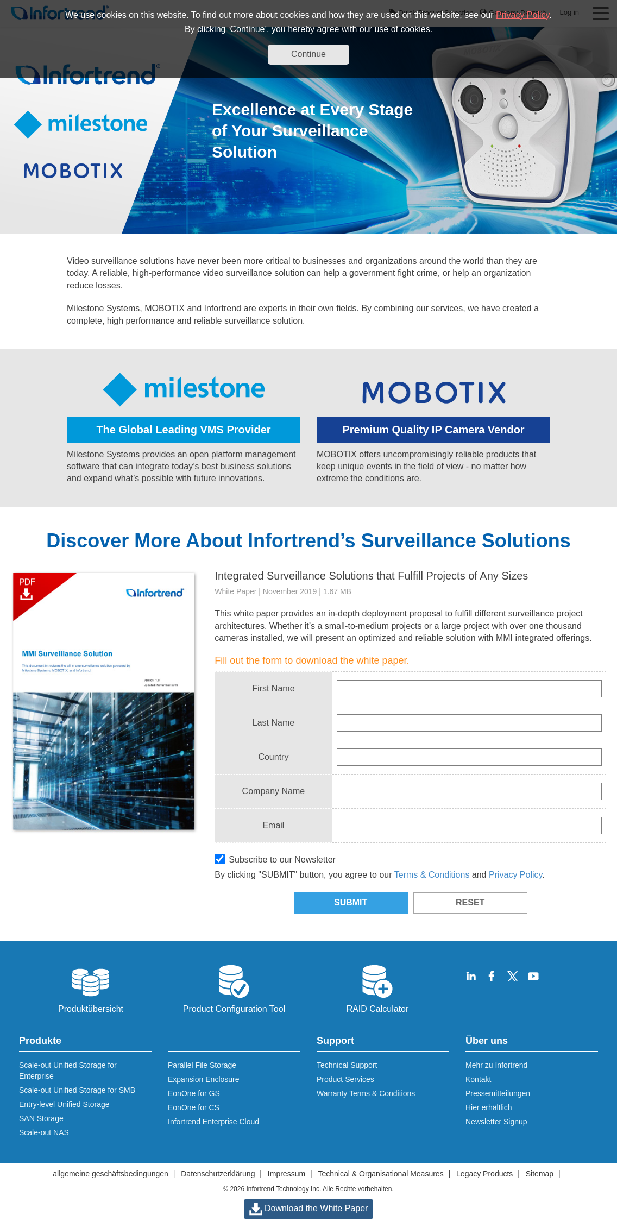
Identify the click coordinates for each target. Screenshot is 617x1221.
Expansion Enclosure (204, 1079)
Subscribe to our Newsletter (275, 859)
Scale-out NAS (44, 1132)
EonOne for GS (194, 1093)
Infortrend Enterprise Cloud (213, 1121)
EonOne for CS (193, 1107)
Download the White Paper (308, 1209)
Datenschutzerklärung (218, 1173)
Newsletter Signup (496, 1121)
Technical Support (347, 1065)
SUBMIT (350, 902)
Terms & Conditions (432, 874)
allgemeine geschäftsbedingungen (110, 1173)
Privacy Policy (522, 15)
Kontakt (478, 1079)
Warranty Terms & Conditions (366, 1093)
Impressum (286, 1173)
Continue (308, 54)
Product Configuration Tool (234, 988)
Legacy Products (484, 1173)
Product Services (345, 1079)
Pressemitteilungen (497, 1093)
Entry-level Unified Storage (64, 1104)
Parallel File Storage (202, 1065)
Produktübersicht (90, 988)
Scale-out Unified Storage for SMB (77, 1090)
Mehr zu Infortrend (496, 1065)
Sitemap (539, 1173)
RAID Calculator (378, 988)
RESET (470, 902)
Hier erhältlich (488, 1107)
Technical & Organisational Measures (381, 1173)
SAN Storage (41, 1118)
